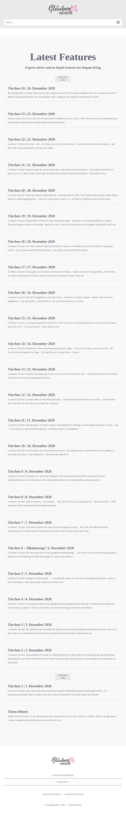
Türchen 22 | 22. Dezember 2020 (31, 139)
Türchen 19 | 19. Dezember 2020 (31, 216)
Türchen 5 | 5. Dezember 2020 (30, 573)
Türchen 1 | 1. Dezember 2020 (30, 686)
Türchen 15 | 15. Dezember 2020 (31, 318)
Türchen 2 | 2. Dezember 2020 (30, 650)
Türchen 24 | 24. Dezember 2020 (31, 88)
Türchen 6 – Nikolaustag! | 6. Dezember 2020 (41, 548)
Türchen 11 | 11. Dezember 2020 (31, 420)
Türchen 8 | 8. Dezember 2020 (30, 497)
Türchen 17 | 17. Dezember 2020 (31, 267)
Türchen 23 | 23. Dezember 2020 (31, 114)
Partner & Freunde (51, 794)
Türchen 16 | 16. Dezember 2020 (31, 292)
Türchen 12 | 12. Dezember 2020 (31, 395)
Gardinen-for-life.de (74, 794)
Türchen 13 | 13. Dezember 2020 (31, 369)
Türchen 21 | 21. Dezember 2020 (31, 165)
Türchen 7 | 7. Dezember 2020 (30, 522)
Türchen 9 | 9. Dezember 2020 (30, 471)
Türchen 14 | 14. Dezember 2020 (31, 344)
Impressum (63, 782)
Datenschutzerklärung (63, 775)
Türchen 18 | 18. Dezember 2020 (31, 241)
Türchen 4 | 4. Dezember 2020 (30, 599)
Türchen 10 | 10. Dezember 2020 (31, 446)
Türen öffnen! (18, 711)
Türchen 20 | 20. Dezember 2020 (31, 190)
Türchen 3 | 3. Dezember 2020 (30, 625)
